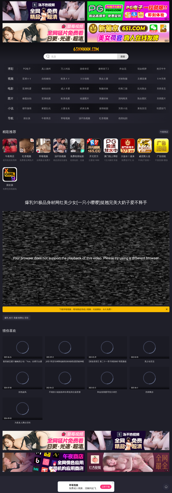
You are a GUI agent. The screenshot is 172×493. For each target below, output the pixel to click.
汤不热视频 (84, 118)
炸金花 (123, 68)
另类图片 (161, 98)
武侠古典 (84, 108)
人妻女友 (65, 108)
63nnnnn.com (86, 49)
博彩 (10, 69)
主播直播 (142, 78)
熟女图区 (142, 98)
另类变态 (161, 88)
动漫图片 (84, 98)
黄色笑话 (142, 108)
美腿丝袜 (103, 98)
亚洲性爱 (26, 88)
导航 (10, 118)
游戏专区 (84, 68)
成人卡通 (65, 88)
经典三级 (122, 88)
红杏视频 (103, 118)
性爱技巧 (161, 108)
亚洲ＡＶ (26, 78)
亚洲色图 (46, 98)
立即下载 (106, 486)
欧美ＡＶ (65, 78)
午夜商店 (46, 118)
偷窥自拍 (26, 98)
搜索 (123, 56)
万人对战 (65, 68)
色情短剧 (122, 118)
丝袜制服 (122, 78)
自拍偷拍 (46, 78)
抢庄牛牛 (161, 68)
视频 (10, 78)
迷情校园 (103, 108)
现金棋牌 (142, 68)
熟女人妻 (103, 78)
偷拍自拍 (46, 88)
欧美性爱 (84, 88)
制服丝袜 (103, 88)
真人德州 (46, 68)
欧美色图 (65, 98)
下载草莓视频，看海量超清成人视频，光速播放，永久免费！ (113, 309)
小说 (10, 108)
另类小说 (122, 108)
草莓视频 (65, 118)
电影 (10, 88)
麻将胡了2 (103, 68)
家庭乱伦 (46, 108)
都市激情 (26, 108)
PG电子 (27, 68)
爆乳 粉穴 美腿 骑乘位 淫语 (16, 317)
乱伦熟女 (142, 88)
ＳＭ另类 (161, 78)
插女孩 (26, 118)
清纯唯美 (122, 98)
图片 (10, 98)
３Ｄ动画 (84, 78)
